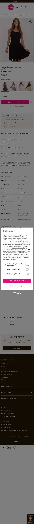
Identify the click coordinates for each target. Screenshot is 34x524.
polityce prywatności (15, 244)
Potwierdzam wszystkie (17, 280)
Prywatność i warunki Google (19, 248)
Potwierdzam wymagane (17, 286)
